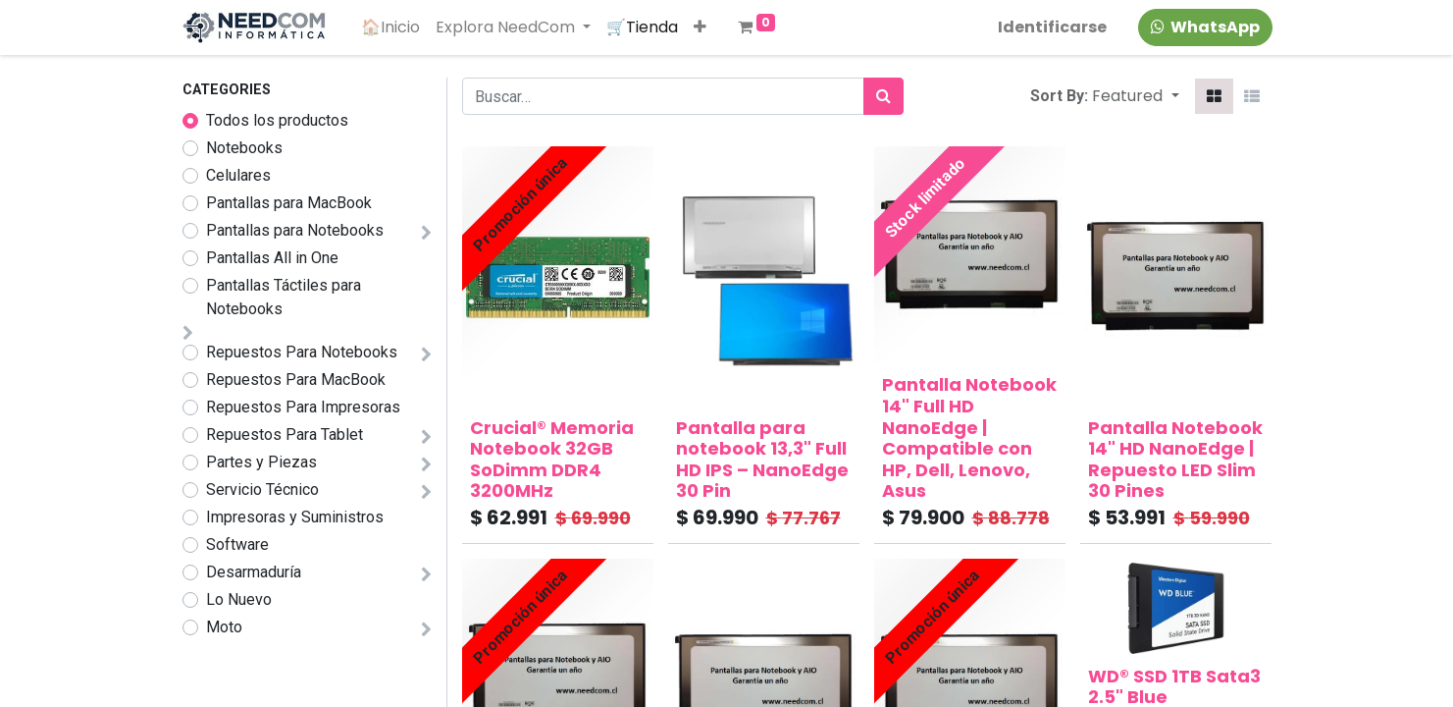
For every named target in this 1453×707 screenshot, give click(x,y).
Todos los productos (277, 120)
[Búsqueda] (883, 96)
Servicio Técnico (262, 489)
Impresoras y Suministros (295, 517)
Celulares (238, 175)
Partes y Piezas (261, 462)
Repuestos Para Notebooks (301, 352)
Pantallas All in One (272, 257)
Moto (224, 627)
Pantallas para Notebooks (295, 230)
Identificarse (1051, 27)
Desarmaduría (253, 572)
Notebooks (244, 147)
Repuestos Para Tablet (284, 434)
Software (237, 544)
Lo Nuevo (239, 599)
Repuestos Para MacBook (296, 379)
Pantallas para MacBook (289, 202)
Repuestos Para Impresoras (303, 407)
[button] (701, 27)
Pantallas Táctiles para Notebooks (283, 297)
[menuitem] (391, 27)
